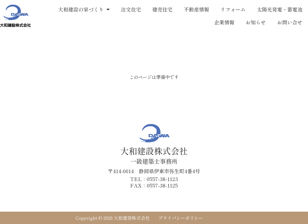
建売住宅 (162, 9)
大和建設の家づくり (84, 9)
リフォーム (233, 9)
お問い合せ (289, 22)
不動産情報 (196, 9)
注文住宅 (131, 9)
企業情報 (224, 22)
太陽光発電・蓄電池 (279, 9)
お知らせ (256, 22)
